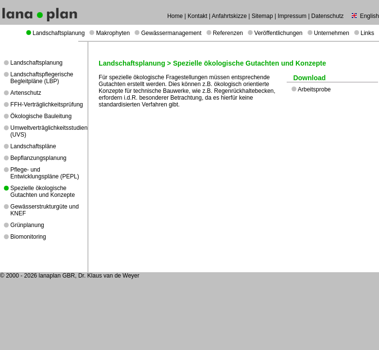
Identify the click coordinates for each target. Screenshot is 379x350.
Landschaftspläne (33, 146)
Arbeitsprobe (314, 89)
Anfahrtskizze (229, 16)
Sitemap (262, 16)
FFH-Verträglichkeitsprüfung (46, 104)
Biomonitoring (28, 236)
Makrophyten (113, 33)
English (369, 16)
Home (175, 16)
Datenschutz (327, 16)
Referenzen (228, 33)
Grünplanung (27, 225)
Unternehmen (331, 33)
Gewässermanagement (171, 33)
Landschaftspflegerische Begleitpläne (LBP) (41, 78)
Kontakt (197, 16)
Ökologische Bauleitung (40, 116)
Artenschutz (25, 92)
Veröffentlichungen (278, 33)
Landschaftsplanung (59, 33)
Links (367, 33)
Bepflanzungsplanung (38, 158)
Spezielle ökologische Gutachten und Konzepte (42, 191)
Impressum (291, 16)
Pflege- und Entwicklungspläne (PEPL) (44, 173)
